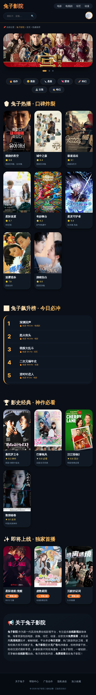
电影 (59, 6)
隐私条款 (62, 681)
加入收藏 (76, 681)
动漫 (87, 6)
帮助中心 (34, 681)
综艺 (78, 6)
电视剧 (69, 6)
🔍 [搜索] (32, 16)
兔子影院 (20, 27)
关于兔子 (20, 681)
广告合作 (48, 681)
